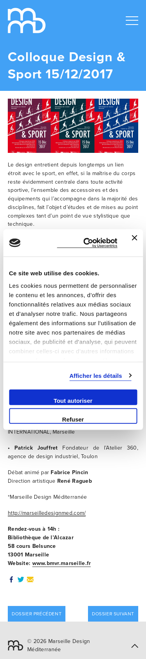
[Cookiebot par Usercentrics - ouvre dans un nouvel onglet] (87, 243)
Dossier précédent (37, 613)
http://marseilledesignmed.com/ (47, 513)
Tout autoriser (73, 400)
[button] (134, 645)
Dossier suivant (113, 613)
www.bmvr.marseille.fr (61, 563)
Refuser (73, 419)
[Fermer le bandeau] (134, 243)
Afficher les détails (95, 375)
